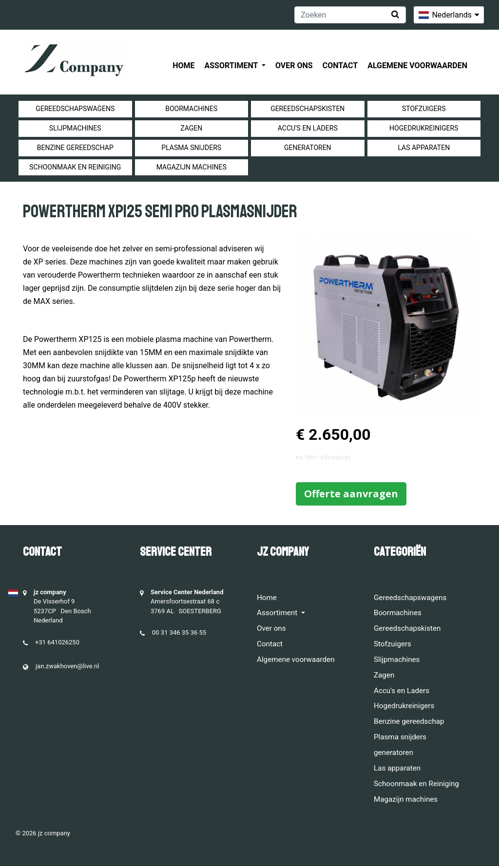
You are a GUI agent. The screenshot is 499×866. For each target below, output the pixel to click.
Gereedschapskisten (307, 109)
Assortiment (232, 65)
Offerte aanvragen (351, 493)
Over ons (294, 65)
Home (183, 65)
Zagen (191, 128)
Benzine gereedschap (75, 147)
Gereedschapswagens (75, 109)
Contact (340, 65)
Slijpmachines (75, 128)
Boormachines (191, 109)
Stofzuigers (424, 109)
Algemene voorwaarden (417, 65)
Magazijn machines (191, 167)
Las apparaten (424, 147)
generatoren (307, 147)
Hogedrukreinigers (423, 128)
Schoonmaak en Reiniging (75, 167)
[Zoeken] (350, 14)
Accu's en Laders (308, 128)
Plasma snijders (191, 147)
